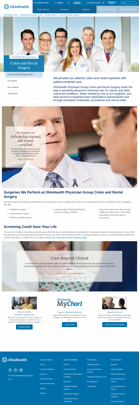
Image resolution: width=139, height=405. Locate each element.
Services (85, 9)
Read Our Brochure (115, 325)
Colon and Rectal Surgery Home (20, 74)
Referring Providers (117, 401)
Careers (42, 364)
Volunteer (43, 393)
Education (114, 364)
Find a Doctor (43, 9)
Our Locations (13, 87)
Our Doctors (12, 81)
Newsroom (67, 382)
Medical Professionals (118, 374)
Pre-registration (92, 382)
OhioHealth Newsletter (47, 384)
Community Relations (47, 369)
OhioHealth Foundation (71, 394)
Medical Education (117, 369)
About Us (66, 364)
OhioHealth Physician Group (31, 15)
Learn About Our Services (69, 273)
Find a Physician (26, 159)
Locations (64, 9)
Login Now (69, 325)
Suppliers (43, 388)
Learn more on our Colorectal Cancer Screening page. (63, 238)
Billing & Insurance (93, 364)
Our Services (13, 94)
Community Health (69, 369)
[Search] (134, 2)
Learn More (24, 327)
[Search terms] (128, 3)
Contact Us (43, 374)
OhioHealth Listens (46, 379)
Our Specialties (51, 15)
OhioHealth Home (11, 15)
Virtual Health (91, 386)
